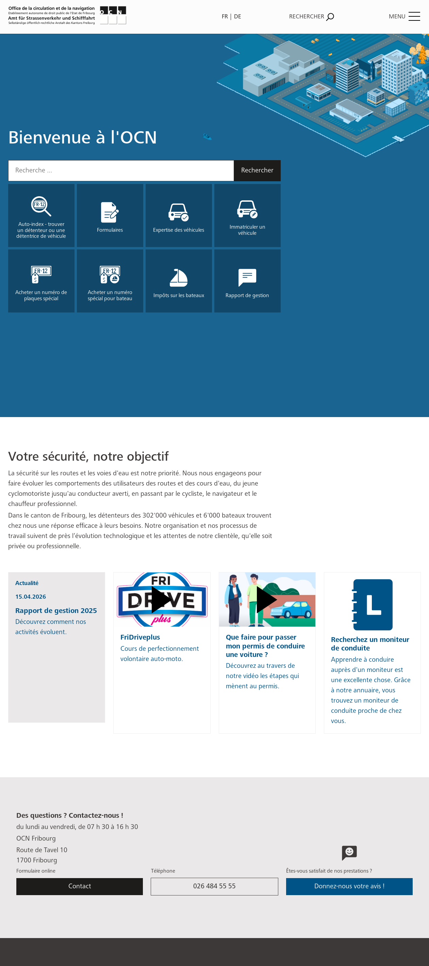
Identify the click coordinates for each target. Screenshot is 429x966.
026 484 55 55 (214, 886)
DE (237, 17)
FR (225, 17)
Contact (79, 886)
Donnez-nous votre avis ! (349, 886)
